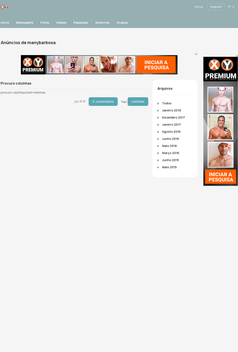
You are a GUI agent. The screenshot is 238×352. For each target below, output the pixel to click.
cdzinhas (137, 101)
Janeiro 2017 (171, 124)
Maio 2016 (169, 146)
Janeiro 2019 (171, 110)
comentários (103, 101)
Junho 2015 (170, 160)
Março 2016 (170, 153)
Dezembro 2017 (173, 117)
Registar (216, 7)
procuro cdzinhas (16, 83)
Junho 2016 (170, 139)
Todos (167, 103)
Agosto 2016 (171, 132)
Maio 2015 (169, 167)
